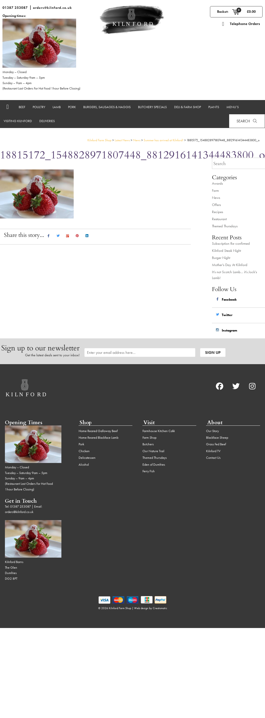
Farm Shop (149, 437)
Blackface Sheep (217, 437)
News (216, 197)
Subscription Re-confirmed (231, 243)
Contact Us (213, 457)
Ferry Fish (148, 471)
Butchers (148, 444)
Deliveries (47, 121)
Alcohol (84, 464)
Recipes (217, 211)
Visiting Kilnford (18, 121)
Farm (215, 190)
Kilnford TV (213, 451)
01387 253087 (15, 7)
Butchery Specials (152, 107)
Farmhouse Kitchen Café (158, 431)
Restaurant (219, 219)
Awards (217, 183)
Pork (72, 107)
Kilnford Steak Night (226, 250)
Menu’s (232, 107)
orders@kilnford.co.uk (52, 7)
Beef (22, 107)
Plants (213, 107)
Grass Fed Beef (216, 444)
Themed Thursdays (224, 226)
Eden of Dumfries (153, 464)
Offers (216, 204)
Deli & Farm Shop (187, 107)
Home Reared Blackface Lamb (98, 437)
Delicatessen (87, 457)
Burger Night (221, 257)
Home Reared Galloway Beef (98, 431)
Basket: (222, 11)
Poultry (39, 107)
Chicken (84, 451)
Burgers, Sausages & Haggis (107, 107)
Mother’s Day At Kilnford (229, 264)
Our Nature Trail (153, 451)
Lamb (57, 107)
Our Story (212, 431)
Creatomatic (160, 608)
